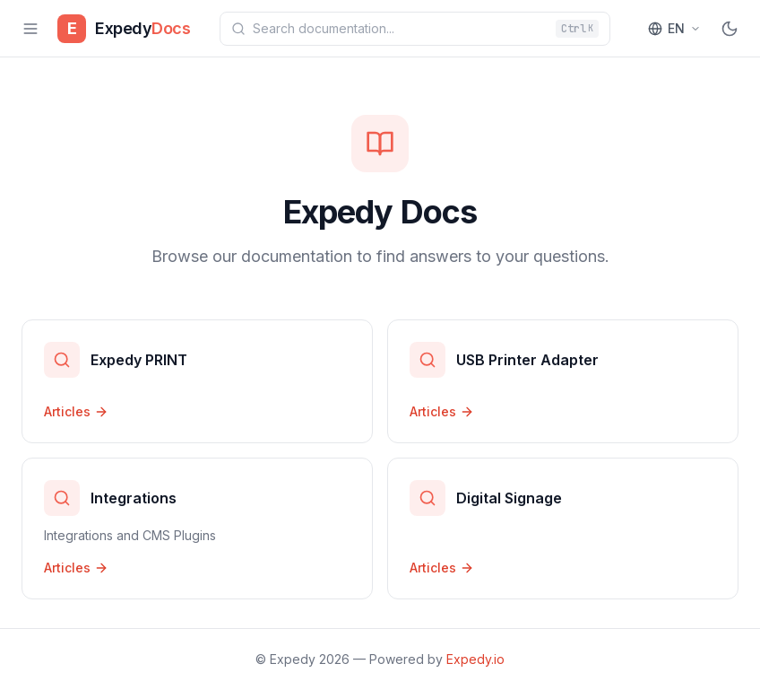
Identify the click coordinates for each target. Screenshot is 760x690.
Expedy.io (475, 659)
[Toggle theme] (729, 29)
